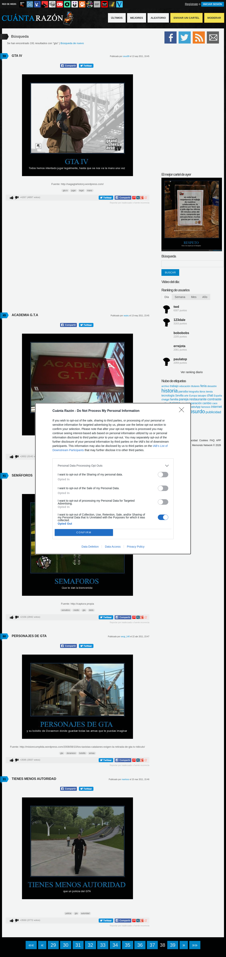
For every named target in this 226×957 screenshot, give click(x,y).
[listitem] (113, 466)
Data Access (113, 546)
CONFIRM (83, 532)
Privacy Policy (135, 546)
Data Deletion (90, 546)
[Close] (183, 411)
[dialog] (113, 478)
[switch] (163, 474)
